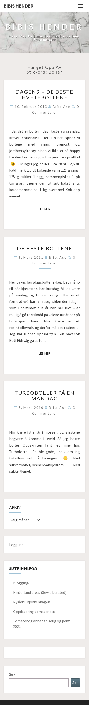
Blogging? (21, 582)
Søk (12, 674)
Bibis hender (18, 6)
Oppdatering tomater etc (34, 611)
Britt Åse (61, 106)
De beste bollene (44, 248)
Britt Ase (58, 407)
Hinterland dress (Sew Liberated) (39, 592)
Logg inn (16, 544)
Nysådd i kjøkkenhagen (31, 602)
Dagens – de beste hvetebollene (44, 94)
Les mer (46, 209)
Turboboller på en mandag (44, 395)
